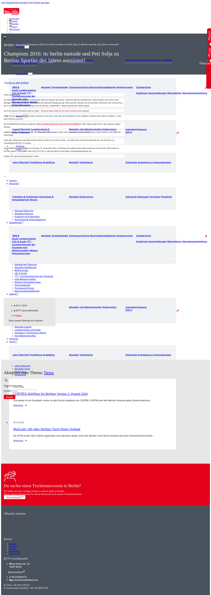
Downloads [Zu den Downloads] (131, 354)
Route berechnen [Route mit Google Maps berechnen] (16, 572)
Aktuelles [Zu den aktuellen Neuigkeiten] (74, 129)
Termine (12, 544)
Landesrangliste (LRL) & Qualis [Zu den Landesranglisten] (24, 92)
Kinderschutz (15, 553)
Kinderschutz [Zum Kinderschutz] (14, 19)
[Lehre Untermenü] (16, 341)
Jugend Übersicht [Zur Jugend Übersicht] (22, 129)
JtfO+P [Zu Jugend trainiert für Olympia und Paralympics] (129, 132)
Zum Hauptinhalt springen (14, 2)
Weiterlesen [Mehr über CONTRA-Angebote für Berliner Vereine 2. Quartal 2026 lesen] (18, 405)
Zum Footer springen (39, 2)
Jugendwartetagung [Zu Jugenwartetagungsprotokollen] (136, 129)
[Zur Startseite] (11, 14)
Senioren (20, 146)
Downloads (14, 551)
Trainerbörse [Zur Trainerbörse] (86, 354)
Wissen (12, 549)
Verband (20, 46)
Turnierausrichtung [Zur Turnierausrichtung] (79, 87)
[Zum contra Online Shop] (24, 535)
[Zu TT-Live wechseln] (209, 52)
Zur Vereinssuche (14, 497)
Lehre (12, 341)
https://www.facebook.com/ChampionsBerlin (58, 123)
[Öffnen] (5, 36)
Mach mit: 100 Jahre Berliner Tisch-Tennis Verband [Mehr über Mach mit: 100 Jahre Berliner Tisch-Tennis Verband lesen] (46, 429)
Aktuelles (20, 44)
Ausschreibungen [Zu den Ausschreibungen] (157, 93)
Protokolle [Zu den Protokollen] (166, 60)
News (19, 315)
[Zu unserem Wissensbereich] (13, 27)
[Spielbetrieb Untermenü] (30, 74)
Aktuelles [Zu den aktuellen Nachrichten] (46, 87)
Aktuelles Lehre (22, 368)
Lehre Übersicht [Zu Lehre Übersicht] (21, 354)
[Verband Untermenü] (26, 46)
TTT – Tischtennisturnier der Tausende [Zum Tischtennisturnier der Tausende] (23, 96)
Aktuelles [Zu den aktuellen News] (74, 354)
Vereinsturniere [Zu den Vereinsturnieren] (124, 87)
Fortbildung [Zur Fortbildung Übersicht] (36, 354)
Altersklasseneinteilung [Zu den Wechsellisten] (194, 93)
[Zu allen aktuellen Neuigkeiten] (13, 24)
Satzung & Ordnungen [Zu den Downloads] (137, 60)
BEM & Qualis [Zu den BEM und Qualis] (15, 89)
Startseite (8, 44)
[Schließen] (10, 32)
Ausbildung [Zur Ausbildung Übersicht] (49, 354)
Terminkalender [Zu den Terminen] (60, 87)
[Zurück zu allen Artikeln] (16, 82)
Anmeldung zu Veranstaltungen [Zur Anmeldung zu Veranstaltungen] (154, 162)
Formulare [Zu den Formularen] (154, 60)
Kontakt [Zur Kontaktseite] (9, 397)
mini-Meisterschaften (25, 335)
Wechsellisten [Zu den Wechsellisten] (174, 93)
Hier (6, 115)
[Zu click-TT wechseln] (209, 35)
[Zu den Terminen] (13, 21)
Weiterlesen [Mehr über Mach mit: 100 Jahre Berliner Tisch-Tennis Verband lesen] (18, 440)
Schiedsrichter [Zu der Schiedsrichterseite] (143, 87)
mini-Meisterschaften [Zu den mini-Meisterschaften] (91, 129)
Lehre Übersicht (23, 365)
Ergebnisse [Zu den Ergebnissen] (142, 93)
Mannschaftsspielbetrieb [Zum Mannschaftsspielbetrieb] (103, 87)
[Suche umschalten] (5, 379)
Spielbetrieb (21, 74)
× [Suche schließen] (5, 394)
